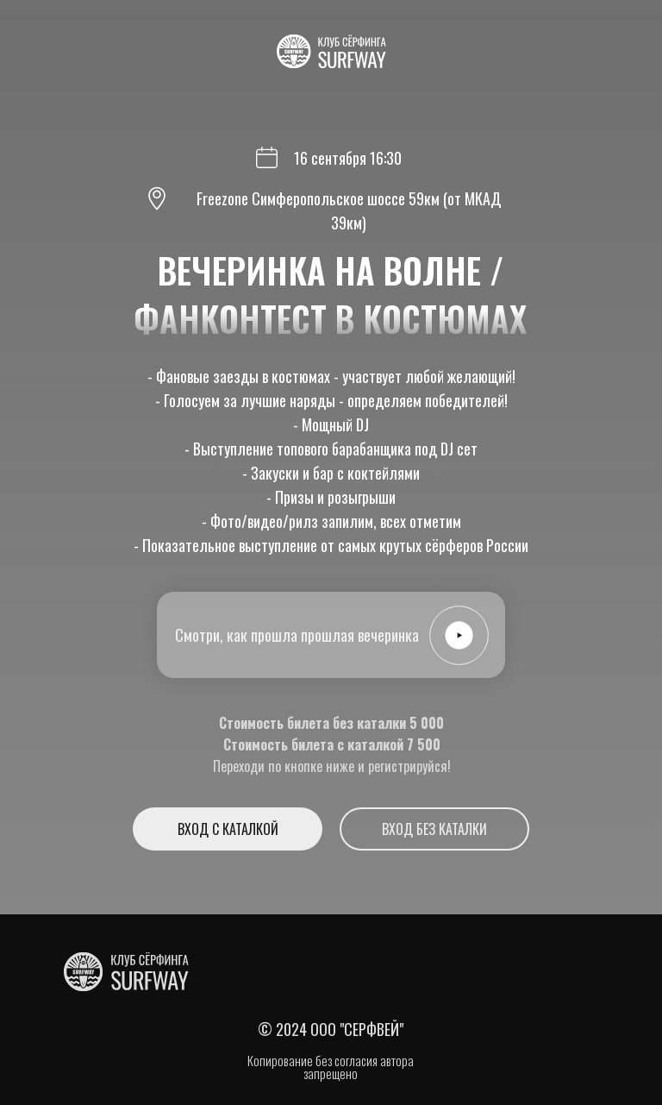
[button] (458, 635)
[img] (126, 971)
